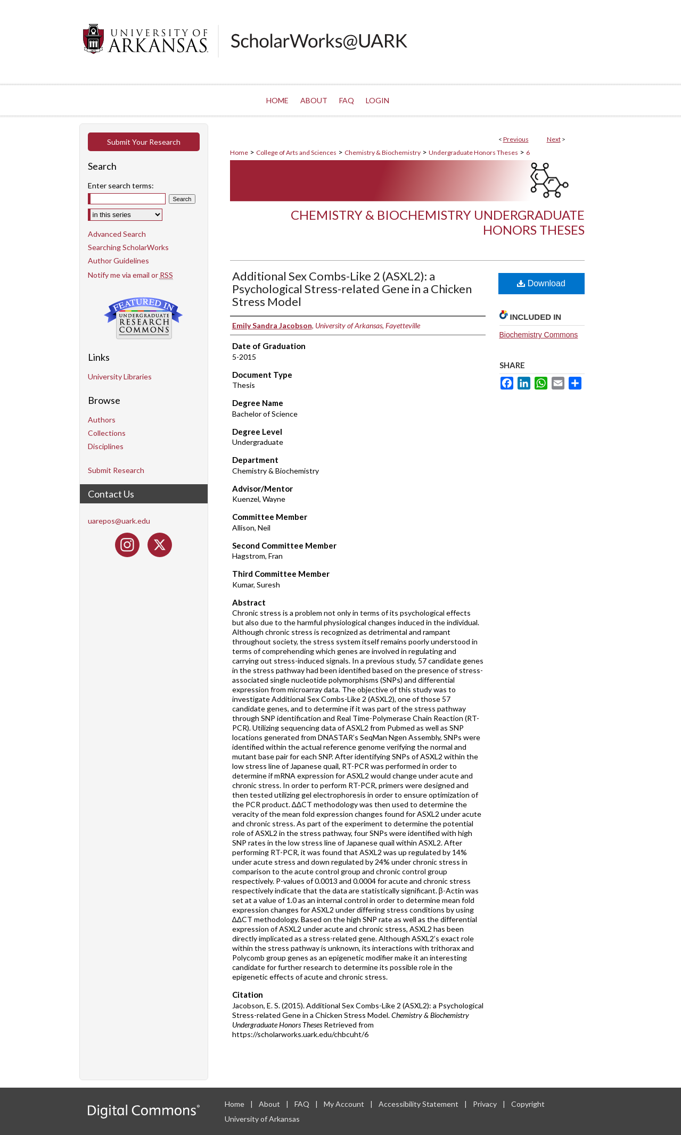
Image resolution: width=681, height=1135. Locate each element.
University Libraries (120, 376)
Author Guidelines (118, 260)
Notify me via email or (130, 274)
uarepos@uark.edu (119, 520)
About (270, 1103)
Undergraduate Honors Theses (473, 152)
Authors (102, 419)
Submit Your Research (143, 141)
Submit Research (116, 470)
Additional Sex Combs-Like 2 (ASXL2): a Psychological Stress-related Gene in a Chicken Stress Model (352, 289)
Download (541, 283)
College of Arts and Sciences (296, 152)
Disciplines (106, 446)
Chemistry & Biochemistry (382, 152)
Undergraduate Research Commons (144, 318)
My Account (345, 1103)
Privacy (485, 1103)
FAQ (302, 1103)
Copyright (528, 1103)
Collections (107, 432)
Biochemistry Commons (538, 334)
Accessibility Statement (419, 1103)
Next (554, 139)
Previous (516, 139)
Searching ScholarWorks (128, 247)
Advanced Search (117, 233)
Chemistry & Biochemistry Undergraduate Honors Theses (438, 222)
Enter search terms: (121, 185)
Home (239, 152)
